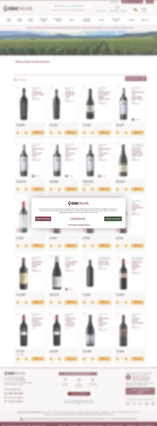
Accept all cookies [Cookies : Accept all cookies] (113, 219)
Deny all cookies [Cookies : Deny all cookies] (43, 219)
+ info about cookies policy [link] (78, 225)
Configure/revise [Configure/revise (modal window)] (78, 219)
